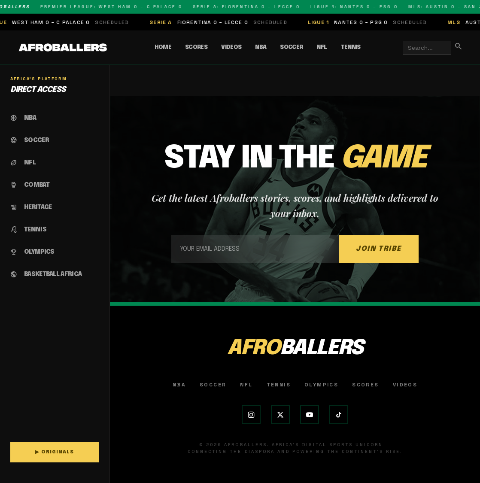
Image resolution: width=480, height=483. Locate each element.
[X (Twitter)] (280, 414)
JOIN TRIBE (378, 248)
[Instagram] (251, 414)
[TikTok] (338, 414)
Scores (196, 47)
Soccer (291, 47)
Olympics (321, 384)
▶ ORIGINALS (54, 452)
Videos (231, 47)
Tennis (351, 47)
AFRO (295, 348)
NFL (321, 47)
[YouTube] (309, 414)
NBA (260, 47)
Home (163, 47)
